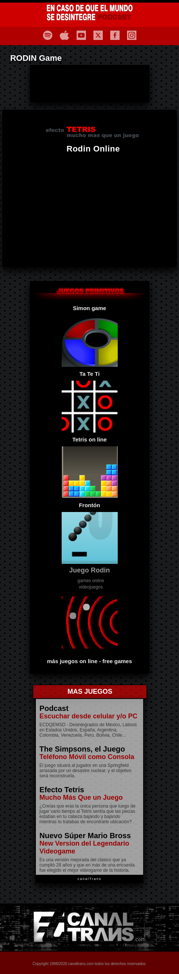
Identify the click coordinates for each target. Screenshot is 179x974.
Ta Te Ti (89, 374)
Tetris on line (89, 439)
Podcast (54, 708)
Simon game (89, 308)
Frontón (89, 505)
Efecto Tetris (62, 789)
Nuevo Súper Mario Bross (85, 835)
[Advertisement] (89, 83)
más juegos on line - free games (89, 661)
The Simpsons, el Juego (82, 749)
